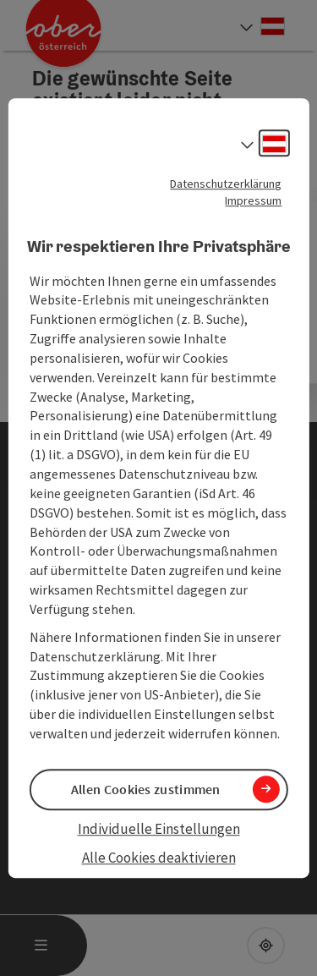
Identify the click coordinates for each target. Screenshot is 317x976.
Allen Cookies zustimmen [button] (146, 789)
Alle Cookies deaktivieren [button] (159, 858)
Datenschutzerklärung (225, 183)
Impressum (253, 200)
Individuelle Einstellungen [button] (159, 829)
